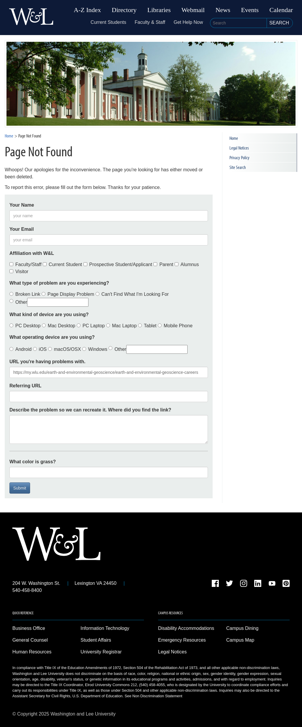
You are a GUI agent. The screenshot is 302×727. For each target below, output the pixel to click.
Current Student (62, 264)
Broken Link (24, 294)
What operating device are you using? (52, 337)
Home (9, 136)
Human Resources (32, 651)
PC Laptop (91, 325)
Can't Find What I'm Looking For (132, 294)
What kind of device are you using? (48, 314)
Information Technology (105, 628)
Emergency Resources (182, 640)
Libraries (159, 10)
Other (48, 302)
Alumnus (187, 264)
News (223, 10)
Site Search (237, 167)
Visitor (18, 271)
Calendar (281, 10)
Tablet (147, 325)
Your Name (21, 205)
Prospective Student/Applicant (117, 264)
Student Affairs (96, 640)
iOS (40, 349)
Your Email (21, 229)
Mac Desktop (58, 325)
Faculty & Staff (150, 22)
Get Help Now (188, 22)
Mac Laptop (121, 325)
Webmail (193, 10)
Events (250, 10)
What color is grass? (32, 461)
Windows (94, 349)
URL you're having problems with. (47, 361)
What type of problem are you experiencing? (59, 283)
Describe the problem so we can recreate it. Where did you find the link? (90, 409)
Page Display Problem (68, 294)
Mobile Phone (175, 325)
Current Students (108, 22)
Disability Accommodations (186, 628)
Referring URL (25, 385)
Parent (163, 264)
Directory (124, 10)
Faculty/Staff (25, 264)
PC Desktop (24, 325)
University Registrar (101, 651)
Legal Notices (239, 148)
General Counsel (30, 640)
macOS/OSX (64, 349)
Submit (19, 488)
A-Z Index (87, 10)
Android (20, 349)
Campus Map (240, 640)
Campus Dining (242, 628)
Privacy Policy (239, 157)
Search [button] (279, 22)
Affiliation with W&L (31, 253)
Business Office (28, 628)
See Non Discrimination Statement (154, 696)
